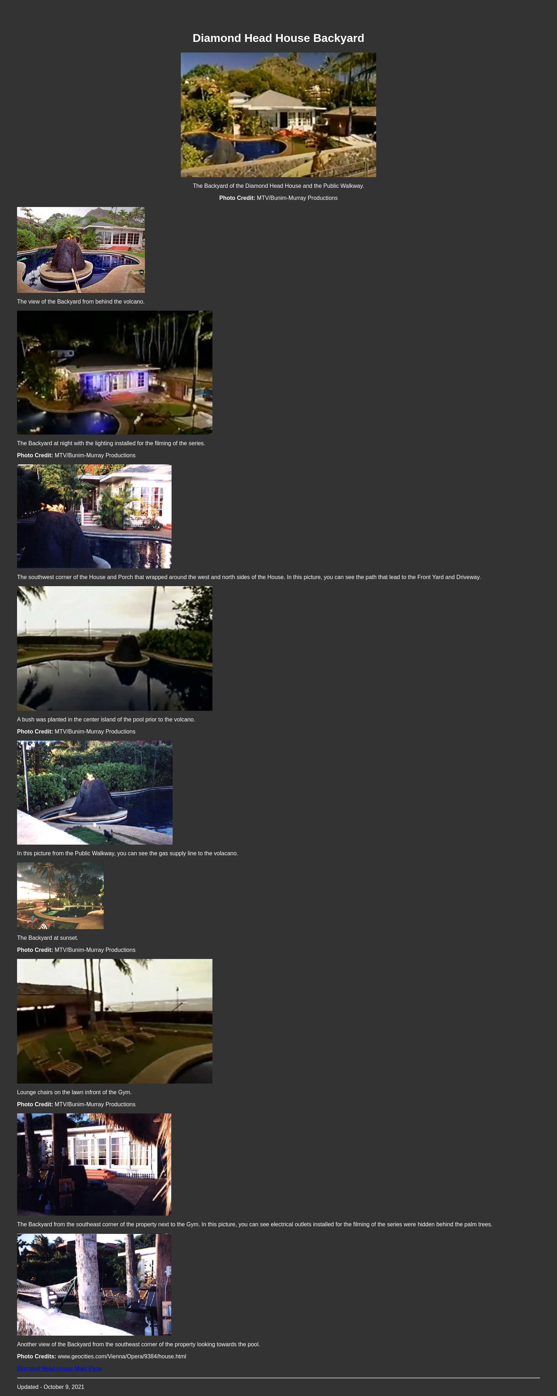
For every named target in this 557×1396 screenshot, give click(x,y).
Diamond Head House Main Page (59, 1368)
